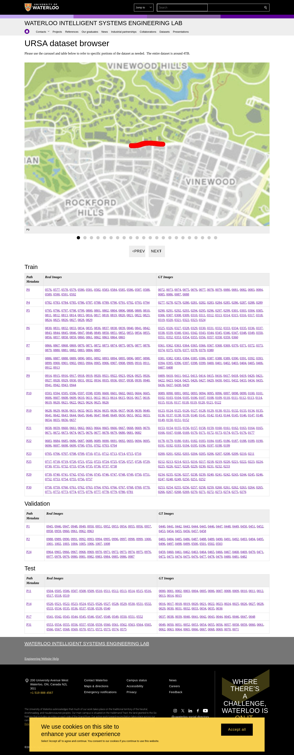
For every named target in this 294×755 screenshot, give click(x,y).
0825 (56, 320)
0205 (202, 453)
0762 (81, 487)
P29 (28, 474)
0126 (186, 410)
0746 (105, 474)
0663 (89, 428)
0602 (122, 393)
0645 (81, 415)
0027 (252, 604)
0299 (226, 310)
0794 (146, 302)
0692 (122, 441)
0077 (202, 289)
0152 (186, 420)
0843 (48, 332)
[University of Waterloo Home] (41, 7)
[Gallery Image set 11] (143, 237)
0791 (122, 302)
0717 (48, 461)
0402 (226, 363)
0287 (243, 302)
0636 (113, 410)
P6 (28, 328)
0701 (89, 445)
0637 (122, 410)
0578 (64, 289)
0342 (194, 332)
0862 (97, 337)
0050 (170, 624)
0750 (138, 474)
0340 (177, 332)
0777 (97, 492)
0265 (259, 487)
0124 (169, 410)
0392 (251, 358)
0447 (219, 526)
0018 (178, 604)
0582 (97, 289)
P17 (28, 616)
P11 (28, 591)
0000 (162, 591)
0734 (81, 466)
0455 (178, 531)
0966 (66, 552)
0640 (146, 410)
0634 (97, 410)
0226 (169, 466)
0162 (235, 428)
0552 (139, 616)
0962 (82, 531)
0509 (90, 591)
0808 (130, 310)
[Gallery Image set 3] (91, 237)
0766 (113, 487)
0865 (122, 337)
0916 (64, 375)
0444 (195, 526)
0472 (162, 556)
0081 (235, 289)
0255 (177, 487)
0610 (81, 397)
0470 (252, 552)
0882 (73, 350)
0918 (81, 375)
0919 (89, 375)
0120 (201, 402)
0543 (66, 616)
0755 (73, 479)
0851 (113, 332)
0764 (97, 487)
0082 (243, 289)
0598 (89, 393)
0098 (235, 393)
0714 (121, 453)
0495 (260, 539)
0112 (242, 397)
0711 (97, 453)
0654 (48, 420)
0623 (81, 402)
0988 (49, 539)
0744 (89, 474)
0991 (74, 539)
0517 (50, 595)
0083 (251, 289)
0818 (105, 315)
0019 (186, 604)
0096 (218, 393)
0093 (194, 393)
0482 (244, 556)
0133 (243, 410)
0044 (219, 616)
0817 (97, 315)
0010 (244, 591)
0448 (227, 526)
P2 (28, 539)
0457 (195, 531)
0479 (219, 556)
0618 (146, 397)
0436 (161, 385)
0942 (56, 385)
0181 (186, 441)
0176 (243, 432)
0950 (90, 526)
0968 (82, 552)
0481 (235, 556)
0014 (170, 595)
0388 (218, 358)
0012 (260, 591)
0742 (73, 474)
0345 (218, 332)
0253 (161, 487)
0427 (202, 380)
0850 (105, 332)
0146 (243, 415)
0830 (48, 328)
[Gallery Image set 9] (130, 237)
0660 (64, 428)
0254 (169, 487)
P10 (28, 393)
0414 (202, 375)
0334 (235, 328)
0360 (235, 337)
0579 (73, 289)
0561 (115, 624)
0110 (226, 397)
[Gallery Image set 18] (189, 237)
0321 (177, 320)
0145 (235, 415)
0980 (74, 556)
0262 (235, 487)
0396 (177, 363)
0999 (139, 539)
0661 (73, 428)
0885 (97, 350)
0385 (194, 358)
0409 (161, 375)
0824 (48, 320)
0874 (113, 345)
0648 (105, 415)
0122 (218, 402)
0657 (73, 420)
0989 (58, 539)
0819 (113, 315)
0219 (218, 461)
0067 (203, 629)
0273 (218, 492)
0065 (186, 629)
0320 (169, 320)
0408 (169, 367)
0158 (202, 428)
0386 (202, 358)
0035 (211, 608)
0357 (210, 337)
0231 (210, 466)
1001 (49, 543)
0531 (139, 604)
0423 (169, 380)
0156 (186, 428)
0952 (107, 526)
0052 (186, 624)
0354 (186, 337)
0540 (107, 608)
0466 (219, 552)
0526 (99, 604)
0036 (219, 608)
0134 (251, 410)
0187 (235, 441)
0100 (251, 393)
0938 (130, 380)
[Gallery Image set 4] (98, 237)
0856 (48, 337)
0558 (90, 624)
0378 (194, 350)
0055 (211, 624)
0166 (161, 432)
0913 (56, 367)
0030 (170, 608)
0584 (113, 289)
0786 (81, 302)
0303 (243, 310)
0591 (64, 294)
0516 (147, 591)
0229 (194, 466)
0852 (122, 332)
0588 (146, 289)
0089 (161, 393)
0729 (146, 461)
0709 (81, 453)
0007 (219, 591)
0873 (105, 345)
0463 (195, 552)
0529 (123, 604)
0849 (97, 332)
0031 (178, 608)
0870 (81, 345)
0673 (64, 432)
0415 (210, 375)
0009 (235, 591)
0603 (130, 393)
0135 (259, 410)
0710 (89, 453)
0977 (49, 556)
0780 (122, 492)
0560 (107, 624)
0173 (218, 432)
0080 (226, 289)
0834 (81, 328)
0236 (177, 474)
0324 (202, 320)
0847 (81, 332)
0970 (98, 552)
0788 (97, 302)
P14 (28, 604)
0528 (115, 604)
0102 (161, 397)
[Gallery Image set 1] (78, 237)
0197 (210, 445)
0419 (243, 375)
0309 (186, 315)
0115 (161, 402)
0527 (107, 604)
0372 (251, 345)
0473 (170, 556)
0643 (64, 415)
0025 (235, 604)
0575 (123, 629)
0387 (210, 358)
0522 (66, 604)
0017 (170, 604)
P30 (28, 487)
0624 (89, 402)
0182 (194, 441)
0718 (56, 461)
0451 (252, 526)
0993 (90, 539)
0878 (146, 345)
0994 (98, 539)
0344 (210, 332)
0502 (211, 543)
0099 (243, 393)
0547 (99, 616)
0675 (81, 432)
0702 (97, 445)
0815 (81, 315)
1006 (90, 543)
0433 (243, 380)
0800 (89, 310)
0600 (105, 393)
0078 (210, 289)
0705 (48, 453)
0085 (161, 294)
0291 (169, 310)
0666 (113, 428)
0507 (74, 591)
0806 (122, 310)
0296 (210, 310)
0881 (64, 350)
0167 (169, 432)
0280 (186, 302)
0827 (73, 320)
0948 (74, 526)
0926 (146, 375)
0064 (178, 629)
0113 (250, 397)
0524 (82, 604)
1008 (107, 543)
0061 (260, 624)
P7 (28, 345)
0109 (218, 397)
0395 (169, 363)
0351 (161, 337)
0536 (74, 608)
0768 (130, 487)
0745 (97, 474)
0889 (73, 358)
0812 (56, 315)
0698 (64, 445)
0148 (259, 415)
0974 (131, 552)
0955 (131, 526)
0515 (139, 591)
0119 (193, 402)
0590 (56, 294)
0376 (177, 350)
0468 (235, 552)
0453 (162, 531)
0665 (105, 428)
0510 (99, 591)
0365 (194, 345)
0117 (177, 402)
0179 (169, 441)
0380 (210, 350)
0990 (66, 539)
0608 (64, 397)
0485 (178, 539)
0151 (177, 420)
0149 (161, 420)
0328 (186, 328)
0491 (227, 539)
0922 (113, 375)
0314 (226, 315)
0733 (73, 466)
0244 (243, 474)
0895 (122, 358)
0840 (130, 328)
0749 (130, 474)
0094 (202, 393)
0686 (73, 441)
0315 (235, 315)
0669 (138, 428)
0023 (219, 604)
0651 (130, 415)
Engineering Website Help (41, 658)
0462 (186, 552)
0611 (89, 397)
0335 (243, 328)
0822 (138, 315)
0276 (243, 492)
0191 (161, 445)
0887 (56, 358)
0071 (235, 629)
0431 (226, 380)
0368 (218, 345)
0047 (244, 616)
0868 (64, 345)
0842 (146, 328)
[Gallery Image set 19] (196, 237)
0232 (218, 466)
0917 (73, 375)
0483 (162, 539)
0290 (161, 310)
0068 (211, 629)
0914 (48, 375)
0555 (66, 624)
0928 (56, 380)
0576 (48, 289)
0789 (105, 302)
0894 (113, 358)
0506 (66, 591)
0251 (194, 479)
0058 (235, 624)
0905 (97, 363)
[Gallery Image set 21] (209, 237)
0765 (105, 487)
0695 (146, 441)
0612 (97, 397)
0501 (203, 543)
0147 (251, 415)
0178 (161, 441)
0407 (161, 367)
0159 (210, 428)
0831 (56, 328)
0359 (226, 337)
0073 (169, 289)
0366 (202, 345)
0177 (251, 432)
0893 (105, 358)
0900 (56, 363)
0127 (194, 410)
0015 (178, 595)
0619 (48, 402)
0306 (161, 315)
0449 (235, 526)
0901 (64, 363)
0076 (194, 289)
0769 (138, 487)
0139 (186, 415)
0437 (169, 385)
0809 (138, 310)
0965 (58, 552)
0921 (105, 375)
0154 (169, 428)
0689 (97, 441)
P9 (28, 375)
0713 (113, 453)
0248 (169, 479)
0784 (64, 302)
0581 (89, 289)
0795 (48, 310)
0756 (81, 479)
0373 (259, 345)
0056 (219, 624)
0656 (64, 420)
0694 (138, 441)
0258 (202, 487)
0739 (48, 474)
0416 (218, 375)
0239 (202, 474)
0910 (138, 363)
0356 (202, 337)
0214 (177, 461)
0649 (113, 415)
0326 (169, 328)
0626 (105, 402)
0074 (177, 289)
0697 (56, 445)
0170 (194, 432)
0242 (226, 474)
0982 (90, 556)
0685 (64, 441)
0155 (177, 428)
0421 (259, 375)
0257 (194, 487)
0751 (146, 474)
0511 (107, 591)
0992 (82, 539)
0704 (113, 445)
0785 (73, 302)
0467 (227, 552)
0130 (218, 410)
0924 (130, 375)
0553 (50, 624)
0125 (177, 410)
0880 (56, 350)
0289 (259, 302)
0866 (48, 345)
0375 (169, 350)
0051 (178, 624)
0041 (195, 616)
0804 (113, 310)
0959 (58, 531)
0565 (148, 624)
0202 (177, 453)
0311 (202, 315)
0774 (73, 492)
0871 (89, 345)
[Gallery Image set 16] (176, 237)
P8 (28, 358)
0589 (48, 294)
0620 (56, 402)
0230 (202, 466)
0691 (113, 441)
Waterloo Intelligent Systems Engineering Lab (86, 643)
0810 (146, 310)
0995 (107, 539)
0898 (146, 358)
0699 (73, 445)
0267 (169, 492)
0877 (138, 345)
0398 (194, 363)
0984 (107, 556)
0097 (226, 393)
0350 (259, 332)
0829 (89, 320)
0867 (56, 345)
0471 (260, 552)
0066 (195, 629)
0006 (211, 591)
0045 (227, 616)
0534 (58, 608)
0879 (48, 350)
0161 (226, 428)
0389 (226, 358)
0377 (186, 350)
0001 (170, 591)
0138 (177, 415)
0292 (177, 310)
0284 (218, 302)
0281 (194, 302)
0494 (252, 539)
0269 (186, 492)
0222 (243, 461)
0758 (48, 487)
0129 (210, 410)
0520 (50, 604)
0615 (121, 397)
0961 (74, 531)
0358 (218, 337)
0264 (251, 487)
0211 (251, 453)
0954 (123, 526)
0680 (122, 432)
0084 (259, 289)
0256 (186, 487)
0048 (252, 616)
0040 (186, 616)
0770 (146, 487)
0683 (48, 441)
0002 (178, 591)
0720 (73, 461)
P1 (28, 526)
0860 (81, 337)
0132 (235, 410)
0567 (58, 629)
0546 (90, 616)
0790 (113, 302)
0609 (73, 397)
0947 (66, 526)
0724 (105, 461)
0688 (89, 441)
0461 (178, 552)
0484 (170, 539)
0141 (202, 415)
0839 (122, 328)
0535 (66, 608)
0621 (64, 402)
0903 (81, 363)
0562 (123, 624)
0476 (195, 556)
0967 (74, 552)
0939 (138, 380)
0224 (259, 461)
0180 (177, 441)
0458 (203, 531)
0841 (138, 328)
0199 (226, 445)
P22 (28, 441)
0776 (89, 492)
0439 (186, 385)
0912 (48, 367)
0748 (122, 474)
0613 (105, 397)
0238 (194, 474)
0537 (82, 608)
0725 (113, 461)
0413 (194, 375)
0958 (49, 531)
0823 (146, 315)
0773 (64, 492)
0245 (251, 474)
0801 (97, 310)
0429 (210, 380)
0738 (113, 466)
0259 (210, 487)
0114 (258, 397)
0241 (218, 474)
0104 (177, 397)
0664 (97, 428)
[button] (236, 7)
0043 (211, 616)
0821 (130, 315)
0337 (259, 328)
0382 (169, 358)
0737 (105, 466)
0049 (162, 624)
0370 (235, 345)
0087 (177, 294)
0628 (48, 410)
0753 (56, 479)
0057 (227, 624)
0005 (203, 591)
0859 (73, 337)
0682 (138, 432)
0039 (178, 616)
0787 (89, 302)
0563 (131, 624)
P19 (28, 410)
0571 (90, 629)
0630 (64, 410)
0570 (82, 629)
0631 (73, 410)
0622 (73, 402)
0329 (194, 328)
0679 (113, 432)
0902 (73, 363)
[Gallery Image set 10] (137, 237)
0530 (131, 604)
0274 (226, 492)
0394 (161, 363)
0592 (73, 294)
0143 (218, 415)
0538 (90, 608)
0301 (235, 310)
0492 (235, 539)
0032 (186, 608)
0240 (210, 474)
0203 (186, 453)
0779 (113, 492)
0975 (139, 552)
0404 (243, 363)
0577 (56, 289)
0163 (243, 428)
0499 (186, 543)
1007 (98, 543)
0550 (123, 616)
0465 (211, 552)
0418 (235, 375)
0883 (81, 350)
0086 (169, 294)
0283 (210, 302)
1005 (82, 543)
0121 (209, 402)
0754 (64, 479)
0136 (161, 415)
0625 (97, 402)
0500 (195, 543)
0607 (56, 397)
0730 (48, 466)
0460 (170, 552)
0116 (169, 402)
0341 (186, 332)
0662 (81, 428)
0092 (186, 393)
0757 (89, 479)
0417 (226, 375)
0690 (105, 441)
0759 (56, 487)
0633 (89, 410)
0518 (58, 595)
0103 (169, 397)
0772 (56, 492)
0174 (226, 432)
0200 (161, 453)
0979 (66, 556)
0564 (139, 624)
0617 (138, 397)
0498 (178, 543)
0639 (138, 410)
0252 (202, 479)
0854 (138, 332)
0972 (115, 552)
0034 (203, 608)
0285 (226, 302)
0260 (218, 487)
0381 (161, 358)
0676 (89, 432)
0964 (49, 552)
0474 (178, 556)
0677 (97, 432)
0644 (73, 415)
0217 (202, 461)
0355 (194, 337)
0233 (226, 466)
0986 (123, 556)
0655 (56, 420)
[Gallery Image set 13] (156, 237)
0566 (50, 629)
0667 (122, 428)
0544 (74, 616)
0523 (74, 604)
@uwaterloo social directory (190, 716)
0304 (251, 310)
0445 (203, 526)
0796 (56, 310)
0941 (48, 385)
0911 (146, 363)
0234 (161, 474)
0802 (105, 310)
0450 (244, 526)
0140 (194, 415)
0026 (244, 604)
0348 (243, 332)
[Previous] (137, 251)
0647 (97, 415)
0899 (48, 363)
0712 (105, 453)
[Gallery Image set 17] (183, 237)
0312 (210, 315)
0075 (186, 289)
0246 (259, 474)
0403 (235, 363)
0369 (226, 345)
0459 (162, 552)
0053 (195, 624)
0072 (161, 289)
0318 (259, 315)
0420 (251, 375)
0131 (226, 410)
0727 (130, 461)
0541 (50, 616)
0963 (90, 531)
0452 (260, 526)
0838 (113, 328)
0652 (138, 415)
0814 (72, 315)
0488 (203, 539)
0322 (186, 320)
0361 (161, 345)
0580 (81, 289)
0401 (218, 363)
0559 (99, 624)
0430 (218, 380)
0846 (73, 332)
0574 (115, 629)
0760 (64, 487)
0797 (64, 310)
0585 (122, 289)
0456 (186, 531)
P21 (28, 428)
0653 (146, 415)
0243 (235, 474)
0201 (169, 453)
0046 (235, 616)
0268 (177, 492)
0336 (251, 328)
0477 (203, 556)
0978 (58, 556)
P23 (28, 453)
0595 (64, 393)
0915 (56, 375)
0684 (56, 441)
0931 (81, 380)
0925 (138, 375)
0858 (64, 337)
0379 (202, 350)
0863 (105, 337)
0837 (105, 328)
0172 (210, 432)
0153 (161, 428)
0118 (185, 402)
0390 (235, 358)
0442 (178, 526)
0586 (130, 289)
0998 (131, 539)
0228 (186, 466)
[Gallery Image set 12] (150, 237)
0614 (113, 397)
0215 (186, 461)
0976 (147, 552)
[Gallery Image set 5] (104, 237)
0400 (210, 363)
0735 (89, 466)
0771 (48, 492)
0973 (123, 552)
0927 (48, 380)
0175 (235, 432)
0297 (218, 310)
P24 (28, 552)
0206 (210, 453)
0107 (202, 397)
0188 (243, 441)
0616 (130, 397)
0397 (186, 363)
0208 (226, 453)
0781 (130, 492)
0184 (210, 441)
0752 (48, 479)
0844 (56, 332)
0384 (186, 358)
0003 (186, 591)
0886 (48, 358)
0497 (170, 543)
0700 (81, 445)
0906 (105, 363)
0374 (161, 350)
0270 (194, 492)
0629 (56, 410)
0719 (64, 461)
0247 (161, 479)
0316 (243, 315)
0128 (202, 410)
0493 (244, 539)
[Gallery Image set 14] (163, 237)
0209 (235, 453)
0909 (130, 363)
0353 (177, 337)
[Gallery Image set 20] (202, 237)
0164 (251, 428)
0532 (148, 604)
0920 (97, 375)
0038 (170, 616)
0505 (58, 591)
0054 (203, 624)
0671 (48, 432)
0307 (169, 315)
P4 (28, 302)
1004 (74, 543)
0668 (130, 428)
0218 (210, 461)
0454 (170, 531)
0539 (99, 608)
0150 (169, 420)
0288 (251, 302)
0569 (74, 629)
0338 (161, 332)
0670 (146, 428)
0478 (211, 556)
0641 (48, 415)
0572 (99, 629)
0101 (259, 393)
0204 (194, 453)
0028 (260, 604)
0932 (89, 380)
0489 (211, 539)
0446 (211, 526)
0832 (64, 328)
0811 (48, 315)
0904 (89, 363)
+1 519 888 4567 (41, 692)
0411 (177, 375)
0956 (139, 526)
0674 (73, 432)
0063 (170, 629)
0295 (202, 310)
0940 (146, 380)
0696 (48, 445)
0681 (130, 432)
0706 (56, 453)
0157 (194, 428)
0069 (219, 629)
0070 (227, 629)
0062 (162, 629)
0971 (107, 552)
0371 (243, 345)
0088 (186, 294)
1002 (58, 543)
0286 (235, 302)
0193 (177, 445)
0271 (202, 492)
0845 (64, 332)
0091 (177, 393)
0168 (177, 432)
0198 (218, 445)
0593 (48, 393)
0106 (194, 397)
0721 (81, 461)
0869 (73, 345)
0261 (226, 487)
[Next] (157, 251)
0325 (161, 328)
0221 (235, 461)
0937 (122, 380)
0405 (251, 363)
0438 (177, 385)
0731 (56, 466)
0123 (161, 410)
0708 (73, 453)
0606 (48, 397)
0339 (169, 332)
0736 (97, 466)
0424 (177, 380)
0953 (115, 526)
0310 (194, 315)
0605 (146, 393)
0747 (113, 474)
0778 (105, 492)
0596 (73, 393)
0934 (97, 380)
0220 (226, 461)
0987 (131, 556)
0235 (169, 474)
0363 (177, 345)
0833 (73, 328)
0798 (73, 310)
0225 (161, 466)
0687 (81, 441)
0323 (194, 320)
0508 (82, 591)
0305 (259, 310)
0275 (235, 492)
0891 (89, 358)
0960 (66, 531)
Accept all (237, 730)
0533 (50, 608)
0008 (227, 591)
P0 (28, 289)
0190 (259, 441)
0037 (162, 616)
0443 (186, 526)
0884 (89, 350)
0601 (113, 393)
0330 (202, 328)
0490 (219, 539)
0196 (202, 445)
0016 (162, 604)
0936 (113, 380)
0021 (203, 604)
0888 (64, 358)
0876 (130, 345)
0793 (138, 302)
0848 (89, 332)
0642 (56, 415)
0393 (259, 358)
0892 (97, 358)
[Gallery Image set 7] (117, 237)
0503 (219, 543)
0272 (210, 492)
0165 (259, 428)
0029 (162, 608)
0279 (177, 302)
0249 (177, 479)
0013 (162, 595)
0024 (227, 604)
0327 (177, 328)
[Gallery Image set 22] (215, 237)
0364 (186, 345)
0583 (105, 289)
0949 (82, 526)
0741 (64, 474)
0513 (123, 591)
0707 (64, 453)
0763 (89, 487)
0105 (186, 397)
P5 (28, 310)
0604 (138, 393)
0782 (48, 302)
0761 (73, 487)
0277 (161, 302)
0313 (218, 315)
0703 (105, 445)
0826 (64, 320)
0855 (146, 332)
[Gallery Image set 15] (170, 237)
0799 (81, 310)
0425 (186, 380)
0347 (235, 332)
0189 (251, 441)
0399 (202, 363)
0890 (81, 358)
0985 (115, 556)
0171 (202, 432)
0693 (130, 441)
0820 (121, 315)
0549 (115, 616)
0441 (170, 526)
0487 (195, 539)
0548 (107, 616)
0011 (252, 591)
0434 (251, 380)
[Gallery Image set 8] (124, 237)
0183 (202, 441)
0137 (169, 415)
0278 (169, 302)
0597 (81, 393)
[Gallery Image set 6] (111, 237)
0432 (235, 380)
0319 (161, 320)
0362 (169, 345)
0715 (130, 453)
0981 (82, 556)
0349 (251, 332)
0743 (81, 474)
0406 (259, 363)
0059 (244, 624)
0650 (122, 415)
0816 (89, 315)
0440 (162, 526)
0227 (177, 466)
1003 (66, 543)
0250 (186, 479)
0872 (97, 345)
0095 (210, 393)
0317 (251, 315)
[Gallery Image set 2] (85, 237)
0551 (131, 616)
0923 (122, 375)
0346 (226, 332)
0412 (186, 375)
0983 (98, 556)
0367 (210, 345)
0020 (195, 604)
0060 (252, 624)
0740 (56, 474)
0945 (49, 526)
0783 (56, 302)
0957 (147, 526)
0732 (64, 466)
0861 (89, 337)
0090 (169, 393)
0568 (66, 629)
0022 (211, 604)
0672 (56, 432)
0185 (218, 441)
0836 (97, 328)
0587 (138, 289)
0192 (169, 445)
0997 (123, 539)
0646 (89, 415)
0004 (195, 591)
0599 (97, 393)
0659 (56, 428)
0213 (169, 461)
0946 (58, 526)
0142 (210, 415)
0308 (177, 315)
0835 (89, 328)
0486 (186, 539)
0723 (97, 461)
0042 (203, 616)
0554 (58, 624)
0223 (251, 461)
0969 (90, 552)
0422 (161, 380)
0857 (56, 337)
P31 (28, 624)
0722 (89, 461)
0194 (186, 445)
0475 (186, 556)
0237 (186, 474)
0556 (74, 624)
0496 (162, 543)
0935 (105, 380)
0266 (161, 492)
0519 (66, 595)
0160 (218, 428)
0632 (81, 410)
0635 (105, 410)
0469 (244, 552)
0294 (194, 310)
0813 (64, 315)
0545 (82, 616)
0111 (235, 397)
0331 (210, 328)
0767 (122, 487)
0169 (186, 432)
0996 (115, 539)
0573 (107, 629)
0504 (50, 591)
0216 (194, 461)
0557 (82, 624)
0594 (56, 393)
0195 (194, 445)
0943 (64, 385)
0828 (81, 320)
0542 (58, 616)
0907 (113, 363)
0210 (243, 453)
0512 (115, 591)
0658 (48, 428)
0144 (226, 415)
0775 (81, 492)
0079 (218, 289)
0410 (169, 375)
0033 (195, 608)
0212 (161, 461)
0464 (203, 552)
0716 (138, 453)
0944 (73, 385)
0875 (122, 345)
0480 (227, 556)
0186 (226, 441)
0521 (58, 604)
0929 (64, 380)
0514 (131, 591)
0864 (113, 337)
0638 (130, 410)
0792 (130, 302)
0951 (98, 526)
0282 (202, 302)
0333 (226, 328)
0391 (243, 358)
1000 (147, 539)
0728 (138, 461)
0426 (194, 380)
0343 (202, 332)
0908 (122, 363)
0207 (218, 453)
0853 (130, 332)
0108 (210, 397)
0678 (105, 432)
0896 (130, 358)
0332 (218, 328)
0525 (90, 604)
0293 (186, 310)
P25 (28, 461)
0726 (122, 461)
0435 (259, 380)
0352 (169, 337)
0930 (73, 380)
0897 (138, 358)
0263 (243, 487)
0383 (177, 358)
